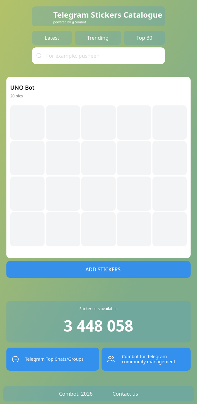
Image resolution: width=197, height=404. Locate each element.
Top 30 (144, 37)
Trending (98, 37)
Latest (52, 37)
